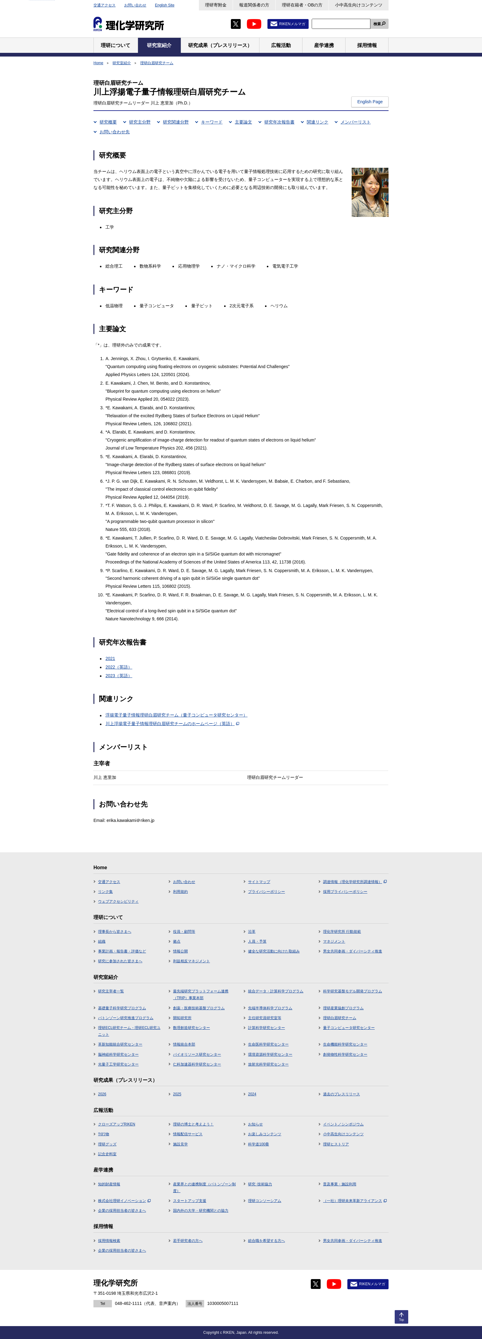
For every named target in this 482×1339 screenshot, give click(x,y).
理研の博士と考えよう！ (193, 1124)
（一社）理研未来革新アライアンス (355, 1201)
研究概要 (108, 122)
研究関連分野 (176, 122)
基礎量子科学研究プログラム (122, 1008)
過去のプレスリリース (341, 1094)
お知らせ (255, 1124)
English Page (370, 101)
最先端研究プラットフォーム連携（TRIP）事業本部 (200, 994)
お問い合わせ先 (115, 131)
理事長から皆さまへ (114, 931)
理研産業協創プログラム (343, 1008)
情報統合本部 (184, 1044)
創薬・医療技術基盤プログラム (199, 1008)
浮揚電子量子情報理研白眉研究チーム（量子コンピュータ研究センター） (176, 715)
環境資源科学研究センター (270, 1054)
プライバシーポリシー (266, 891)
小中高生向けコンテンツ (358, 4)
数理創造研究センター (191, 1028)
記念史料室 (107, 1154)
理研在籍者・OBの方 (302, 4)
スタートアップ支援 (189, 1201)
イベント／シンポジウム (343, 1124)
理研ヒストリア (336, 1144)
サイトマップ (259, 882)
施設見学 (180, 1144)
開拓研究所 (182, 1018)
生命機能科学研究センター (345, 1044)
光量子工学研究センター (118, 1064)
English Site (164, 5)
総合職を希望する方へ (266, 1241)
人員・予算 (257, 941)
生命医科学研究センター (268, 1044)
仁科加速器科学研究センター (197, 1064)
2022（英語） (118, 667)
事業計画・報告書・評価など (122, 951)
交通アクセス (104, 5)
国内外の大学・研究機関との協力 (200, 1210)
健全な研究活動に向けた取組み (274, 951)
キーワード (212, 122)
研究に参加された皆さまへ (120, 961)
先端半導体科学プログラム (270, 1008)
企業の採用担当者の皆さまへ (122, 1210)
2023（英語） (118, 675)
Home (98, 63)
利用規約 (180, 891)
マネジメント (334, 941)
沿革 (251, 931)
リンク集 (105, 891)
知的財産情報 (109, 1184)
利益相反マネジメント (191, 961)
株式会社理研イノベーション (124, 1201)
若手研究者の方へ (188, 1241)
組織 (101, 941)
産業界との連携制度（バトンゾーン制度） (204, 1187)
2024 (252, 1094)
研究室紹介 (122, 63)
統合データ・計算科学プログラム (275, 991)
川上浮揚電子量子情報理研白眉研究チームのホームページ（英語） (172, 723)
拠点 (176, 941)
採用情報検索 (109, 1241)
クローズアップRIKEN (116, 1124)
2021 (110, 658)
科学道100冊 (258, 1144)
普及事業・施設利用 (339, 1184)
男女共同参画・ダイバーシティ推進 (352, 951)
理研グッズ (107, 1144)
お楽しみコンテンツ (264, 1134)
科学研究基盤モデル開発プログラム (352, 991)
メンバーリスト (356, 122)
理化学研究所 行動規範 (342, 931)
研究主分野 (140, 122)
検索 (377, 24)
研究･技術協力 (260, 1184)
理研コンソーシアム (264, 1201)
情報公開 (180, 951)
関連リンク (317, 122)
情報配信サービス (188, 1134)
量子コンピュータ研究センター (349, 1028)
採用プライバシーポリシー (345, 891)
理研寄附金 (216, 4)
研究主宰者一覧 (111, 991)
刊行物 (103, 1134)
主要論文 (243, 122)
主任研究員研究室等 (264, 1018)
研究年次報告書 (279, 122)
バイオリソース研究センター (197, 1054)
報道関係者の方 (254, 4)
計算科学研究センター (266, 1028)
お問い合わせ (135, 5)
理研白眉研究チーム (156, 63)
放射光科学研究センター (268, 1064)
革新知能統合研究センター (120, 1044)
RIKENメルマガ (292, 24)
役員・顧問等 (184, 931)
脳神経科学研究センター (118, 1054)
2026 (102, 1094)
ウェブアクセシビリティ (118, 901)
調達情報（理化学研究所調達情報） (355, 882)
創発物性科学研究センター (345, 1054)
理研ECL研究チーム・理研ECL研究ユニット (129, 1031)
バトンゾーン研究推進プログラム (125, 1018)
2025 (177, 1094)
